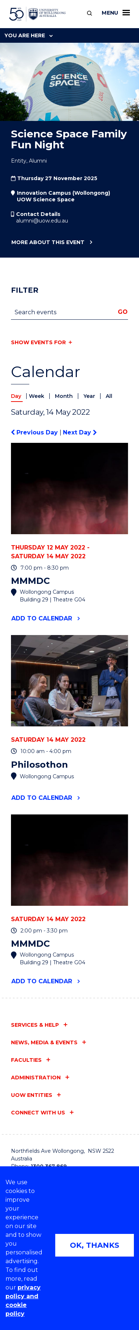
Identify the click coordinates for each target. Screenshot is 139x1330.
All (109, 396)
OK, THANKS (94, 1245)
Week (37, 396)
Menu (116, 13)
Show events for (38, 342)
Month (64, 396)
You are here (28, 35)
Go (123, 311)
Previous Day (35, 432)
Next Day (80, 432)
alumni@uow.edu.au (42, 220)
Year (90, 396)
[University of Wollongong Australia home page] (37, 14)
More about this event (47, 242)
